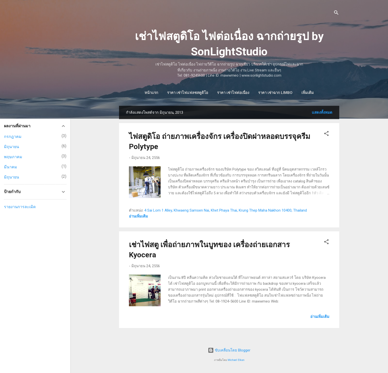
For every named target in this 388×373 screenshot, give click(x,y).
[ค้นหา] (336, 13)
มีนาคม (10, 167)
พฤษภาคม (13, 156)
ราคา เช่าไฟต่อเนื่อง (216, 92)
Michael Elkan (236, 360)
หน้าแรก (135, 92)
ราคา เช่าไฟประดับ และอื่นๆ (307, 92)
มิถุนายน (11, 146)
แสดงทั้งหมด (322, 113)
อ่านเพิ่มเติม (138, 217)
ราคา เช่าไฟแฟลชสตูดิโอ (171, 92)
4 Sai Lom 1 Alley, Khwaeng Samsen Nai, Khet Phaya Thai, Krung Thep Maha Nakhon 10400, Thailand (225, 211)
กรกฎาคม (13, 136)
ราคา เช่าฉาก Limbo (259, 92)
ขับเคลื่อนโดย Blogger (229, 350)
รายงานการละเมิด (20, 206)
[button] (326, 135)
